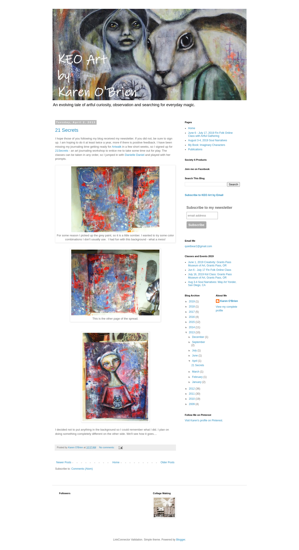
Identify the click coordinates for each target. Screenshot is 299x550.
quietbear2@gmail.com (198, 246)
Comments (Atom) (82, 468)
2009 (192, 404)
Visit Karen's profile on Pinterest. (204, 420)
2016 (192, 316)
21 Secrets (66, 130)
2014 (192, 327)
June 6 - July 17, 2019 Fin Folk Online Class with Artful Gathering (210, 134)
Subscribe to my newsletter (209, 207)
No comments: (107, 447)
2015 (192, 322)
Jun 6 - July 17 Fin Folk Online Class (209, 269)
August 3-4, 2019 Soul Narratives (207, 140)
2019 (192, 301)
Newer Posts (63, 462)
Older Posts (167, 462)
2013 (192, 332)
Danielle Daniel (134, 154)
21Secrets (61, 150)
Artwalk (117, 146)
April (195, 360)
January (197, 382)
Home (116, 462)
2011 (192, 393)
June (195, 355)
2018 (192, 306)
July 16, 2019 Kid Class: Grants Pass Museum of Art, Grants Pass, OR (210, 276)
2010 (192, 398)
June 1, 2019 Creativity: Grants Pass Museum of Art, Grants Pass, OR (209, 264)
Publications (195, 149)
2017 (192, 311)
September (198, 342)
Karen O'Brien (229, 301)
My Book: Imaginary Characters (206, 145)
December (198, 337)
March (196, 371)
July (195, 350)
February (197, 377)
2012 (192, 388)
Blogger (180, 539)
